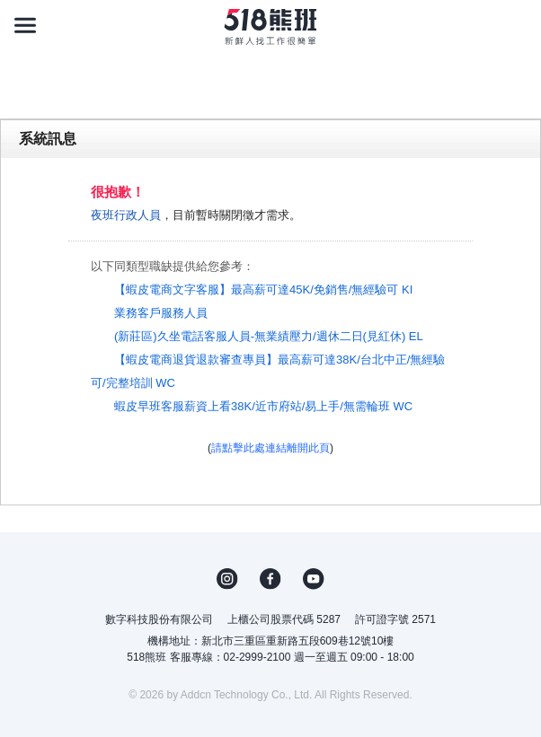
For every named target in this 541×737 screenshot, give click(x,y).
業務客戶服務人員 (161, 313)
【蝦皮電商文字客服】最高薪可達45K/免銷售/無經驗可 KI (263, 289)
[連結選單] (25, 25)
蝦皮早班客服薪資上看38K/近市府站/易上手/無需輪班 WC (263, 406)
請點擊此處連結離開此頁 (270, 448)
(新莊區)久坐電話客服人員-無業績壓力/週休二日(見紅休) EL (268, 336)
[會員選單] (516, 25)
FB (270, 579)
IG (227, 579)
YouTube (313, 579)
